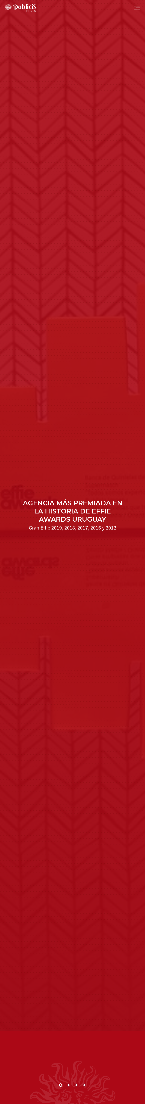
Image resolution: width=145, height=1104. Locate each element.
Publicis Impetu (20, 8)
